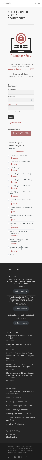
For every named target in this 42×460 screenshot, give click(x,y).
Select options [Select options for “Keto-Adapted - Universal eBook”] (21, 323)
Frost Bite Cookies (13, 398)
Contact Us (10, 435)
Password (11, 97)
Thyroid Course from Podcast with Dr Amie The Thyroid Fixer (20, 355)
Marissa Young (12, 373)
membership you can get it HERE (21, 69)
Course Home (12, 148)
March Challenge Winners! (17, 410)
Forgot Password (14, 123)
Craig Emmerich (12, 336)
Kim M (9, 353)
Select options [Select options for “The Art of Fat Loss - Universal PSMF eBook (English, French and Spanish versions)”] (21, 291)
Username (12, 89)
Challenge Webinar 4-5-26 (16, 402)
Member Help (11, 437)
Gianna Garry (11, 364)
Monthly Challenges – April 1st (18, 414)
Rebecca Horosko (13, 344)
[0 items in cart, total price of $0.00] (8, 273)
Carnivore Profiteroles (15, 424)
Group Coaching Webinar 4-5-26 (19, 406)
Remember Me (14, 112)
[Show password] (31, 100)
